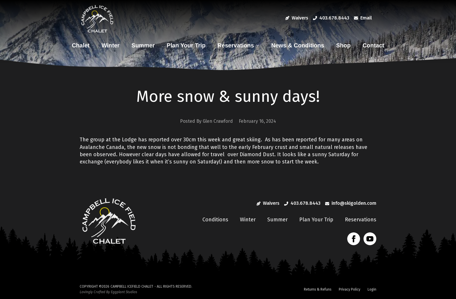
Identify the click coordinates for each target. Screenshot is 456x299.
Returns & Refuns (318, 289)
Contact (373, 45)
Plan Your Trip (186, 45)
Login (372, 289)
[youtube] (370, 238)
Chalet (81, 45)
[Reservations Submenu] (259, 45)
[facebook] (353, 238)
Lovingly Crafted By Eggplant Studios (108, 292)
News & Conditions (297, 45)
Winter (110, 45)
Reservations (236, 45)
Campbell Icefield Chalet (132, 286)
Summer (143, 45)
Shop (343, 45)
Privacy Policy (349, 289)
